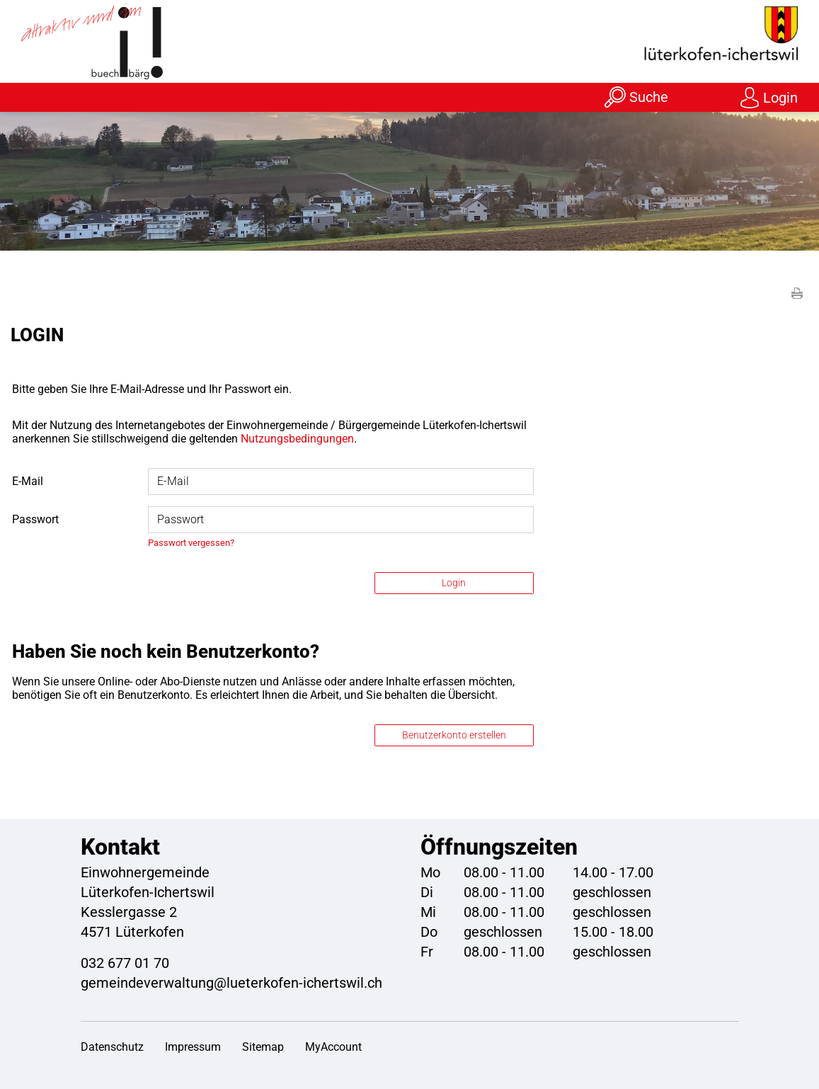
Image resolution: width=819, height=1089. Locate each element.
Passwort (35, 519)
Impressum (193, 1047)
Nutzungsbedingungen (297, 438)
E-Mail (27, 481)
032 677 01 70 (125, 962)
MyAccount (333, 1047)
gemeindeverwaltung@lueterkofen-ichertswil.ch (231, 982)
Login (780, 97)
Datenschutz (112, 1047)
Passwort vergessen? (191, 542)
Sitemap (263, 1047)
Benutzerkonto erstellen (454, 735)
